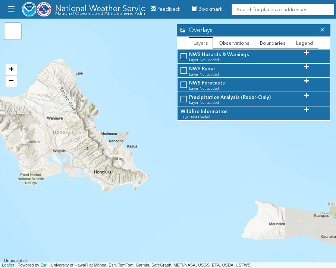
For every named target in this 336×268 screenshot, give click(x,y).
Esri (43, 265)
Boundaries (273, 43)
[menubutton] (11, 9)
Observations (234, 43)
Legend (304, 43)
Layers (201, 43)
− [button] (11, 81)
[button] (246, 30)
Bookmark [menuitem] (207, 9)
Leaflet (8, 265)
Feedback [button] (165, 9)
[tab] (253, 30)
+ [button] (11, 70)
